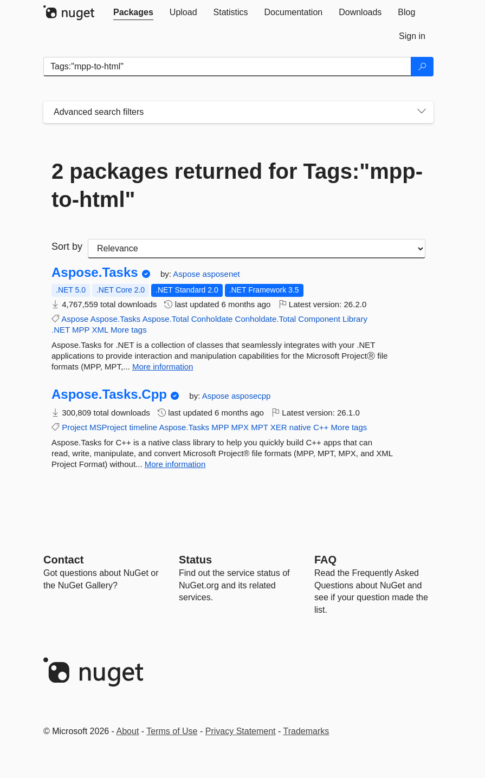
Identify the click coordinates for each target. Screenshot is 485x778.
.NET (60, 329)
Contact (63, 560)
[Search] (422, 66)
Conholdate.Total (265, 318)
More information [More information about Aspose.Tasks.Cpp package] (175, 464)
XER (278, 427)
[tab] (133, 12)
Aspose (187, 273)
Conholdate (212, 318)
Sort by (66, 246)
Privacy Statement (240, 731)
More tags (129, 329)
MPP (80, 329)
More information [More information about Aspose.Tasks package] (162, 366)
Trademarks (306, 731)
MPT (259, 427)
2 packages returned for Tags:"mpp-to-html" (237, 185)
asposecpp (251, 395)
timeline (143, 427)
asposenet (221, 273)
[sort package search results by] (256, 248)
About (128, 731)
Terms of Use (171, 731)
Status (195, 560)
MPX (240, 427)
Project (74, 427)
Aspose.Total (166, 318)
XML (100, 329)
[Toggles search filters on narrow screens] (422, 112)
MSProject (108, 427)
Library (354, 318)
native (300, 427)
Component (319, 318)
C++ (320, 427)
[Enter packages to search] (227, 66)
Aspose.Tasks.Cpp (109, 394)
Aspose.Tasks (94, 272)
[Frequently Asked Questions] (325, 560)
